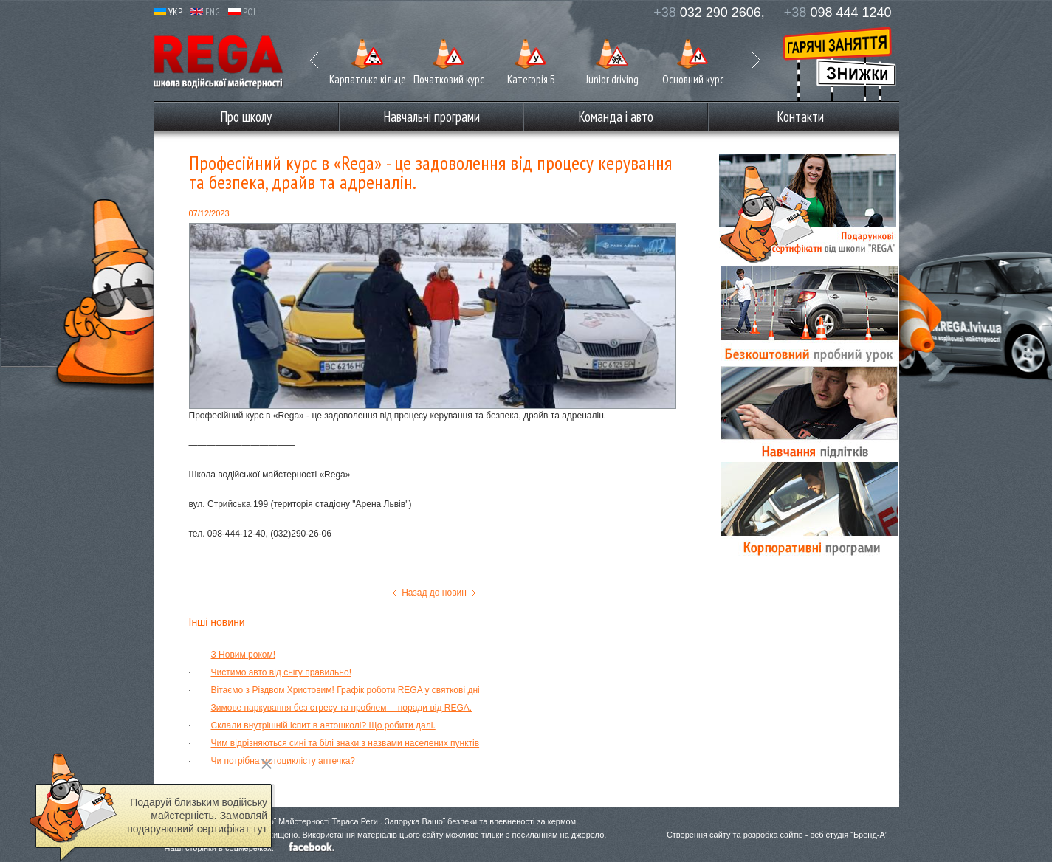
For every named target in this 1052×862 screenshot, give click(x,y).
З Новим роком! (243, 654)
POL (243, 12)
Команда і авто (615, 116)
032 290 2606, (709, 12)
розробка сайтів (773, 834)
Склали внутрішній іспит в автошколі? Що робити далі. (323, 725)
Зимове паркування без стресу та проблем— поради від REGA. (341, 708)
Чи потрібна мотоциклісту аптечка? (283, 761)
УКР (168, 12)
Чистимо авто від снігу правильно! (281, 672)
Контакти (800, 116)
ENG (205, 12)
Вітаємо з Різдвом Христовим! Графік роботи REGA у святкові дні (345, 690)
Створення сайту (699, 834)
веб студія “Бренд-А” (848, 834)
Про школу (246, 116)
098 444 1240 (838, 12)
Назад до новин (434, 592)
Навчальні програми (431, 116)
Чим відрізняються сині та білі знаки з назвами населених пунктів (345, 743)
